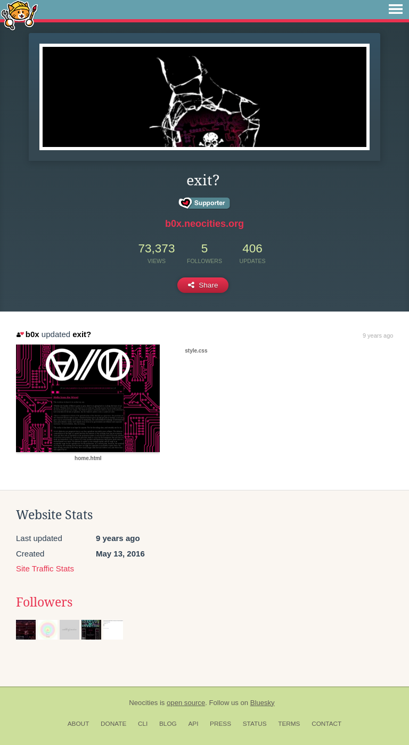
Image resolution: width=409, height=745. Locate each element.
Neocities (143, 703)
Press (220, 723)
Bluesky (262, 703)
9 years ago (378, 335)
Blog (168, 723)
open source (186, 703)
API (193, 723)
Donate (113, 723)
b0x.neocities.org (204, 223)
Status (255, 723)
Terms (289, 723)
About (78, 723)
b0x (28, 334)
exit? (81, 334)
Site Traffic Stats (45, 568)
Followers (44, 602)
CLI (143, 723)
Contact (326, 723)
